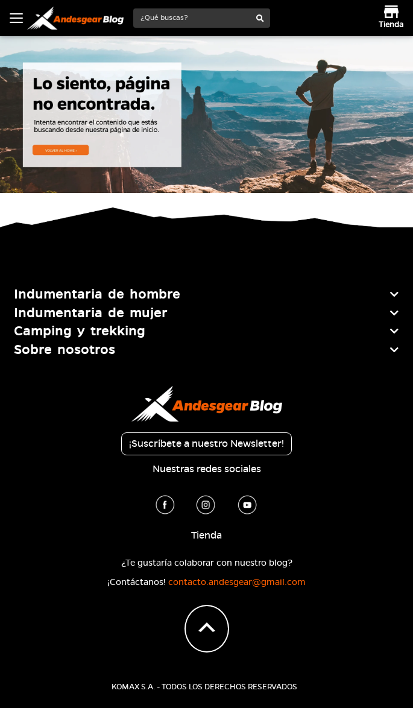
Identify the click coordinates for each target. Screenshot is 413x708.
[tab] (206, 294)
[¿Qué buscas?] (192, 17)
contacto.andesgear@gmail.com (237, 582)
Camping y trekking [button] (79, 331)
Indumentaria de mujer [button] (91, 313)
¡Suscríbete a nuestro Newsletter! (206, 444)
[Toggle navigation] (16, 18)
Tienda (206, 535)
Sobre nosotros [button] (64, 350)
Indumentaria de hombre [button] (97, 294)
